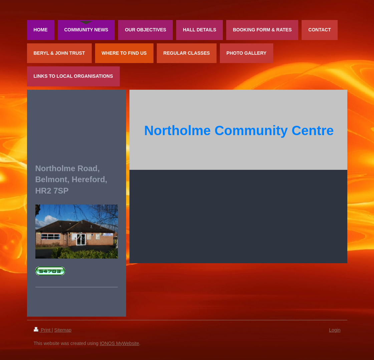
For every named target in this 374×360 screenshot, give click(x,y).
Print (43, 330)
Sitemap (62, 330)
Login (334, 330)
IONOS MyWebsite (119, 343)
